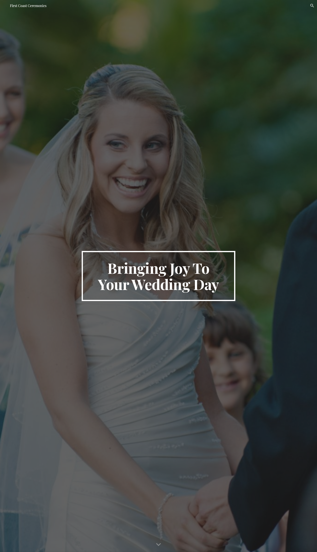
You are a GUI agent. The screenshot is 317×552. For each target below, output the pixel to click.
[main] (158, 276)
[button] (312, 6)
